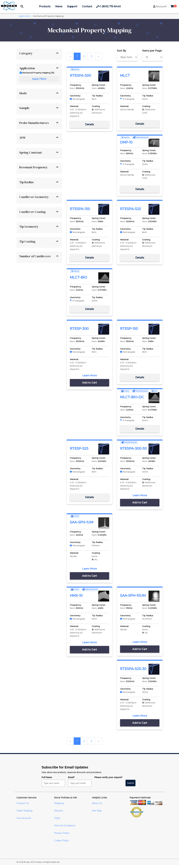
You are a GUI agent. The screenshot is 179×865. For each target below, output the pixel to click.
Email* (71, 777)
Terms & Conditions (64, 825)
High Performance (140, 137)
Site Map (97, 810)
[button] (160, 6)
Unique (125, 391)
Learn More (89, 375)
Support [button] (72, 6)
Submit (130, 783)
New (154, 391)
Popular (75, 69)
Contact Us (22, 803)
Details (89, 124)
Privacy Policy (61, 833)
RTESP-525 (79, 448)
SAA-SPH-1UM (81, 522)
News (58, 6)
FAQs (57, 818)
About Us (97, 803)
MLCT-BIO (78, 277)
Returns (58, 810)
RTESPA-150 (80, 209)
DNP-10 (126, 142)
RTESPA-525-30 (133, 669)
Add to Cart (89, 382)
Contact (87, 6)
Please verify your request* (109, 777)
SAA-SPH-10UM (133, 595)
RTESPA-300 (80, 75)
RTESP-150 (129, 329)
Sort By (121, 50)
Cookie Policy (61, 840)
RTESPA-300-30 (133, 448)
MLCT (125, 75)
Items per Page (152, 50)
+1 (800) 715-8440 (108, 6)
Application (24, 16)
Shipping (59, 803)
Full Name (47, 777)
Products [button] (45, 6)
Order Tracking (24, 810)
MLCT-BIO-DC (132, 397)
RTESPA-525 (130, 209)
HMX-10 (76, 595)
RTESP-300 (79, 329)
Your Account (23, 818)
